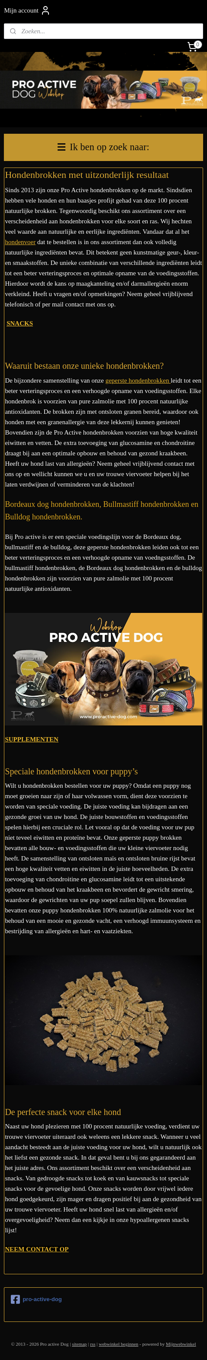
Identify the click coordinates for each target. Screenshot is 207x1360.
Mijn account (27, 10)
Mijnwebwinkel (181, 1344)
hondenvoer (20, 241)
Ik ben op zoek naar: (103, 147)
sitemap (79, 1344)
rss (92, 1344)
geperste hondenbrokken (138, 380)
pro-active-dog (36, 1299)
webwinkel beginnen (118, 1344)
